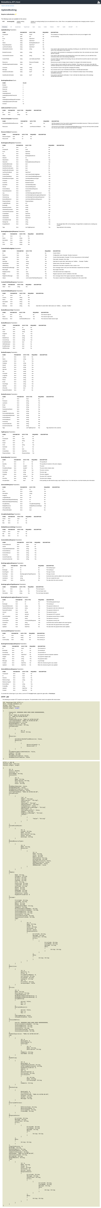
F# (76, 27)
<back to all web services (7, 5)
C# (11, 27)
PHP (58, 27)
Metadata (4, 27)
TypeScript (26, 27)
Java (39, 27)
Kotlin (45, 27)
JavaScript (17, 27)
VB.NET (71, 27)
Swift (64, 27)
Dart (34, 27)
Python (52, 27)
